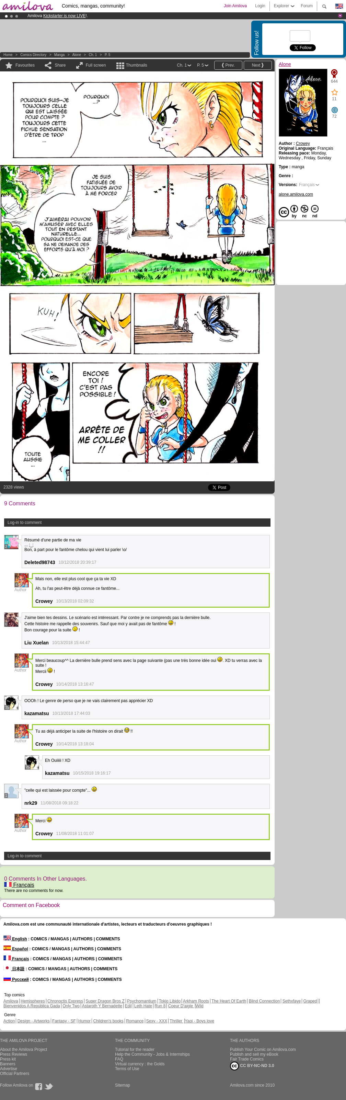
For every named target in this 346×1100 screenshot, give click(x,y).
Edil (128, 1006)
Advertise (8, 1068)
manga (59, 55)
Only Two (71, 1006)
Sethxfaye (291, 1001)
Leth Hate (143, 1006)
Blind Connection (264, 1001)
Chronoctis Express (65, 1001)
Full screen (96, 65)
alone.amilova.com (296, 194)
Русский (16, 979)
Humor (84, 1021)
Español (15, 949)
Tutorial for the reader (134, 1049)
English (15, 939)
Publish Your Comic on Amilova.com (263, 1049)
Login (260, 5)
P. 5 (108, 55)
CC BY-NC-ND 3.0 (252, 1066)
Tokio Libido (170, 1001)
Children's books (108, 1021)
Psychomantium (141, 1001)
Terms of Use (127, 1068)
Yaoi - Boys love (199, 1021)
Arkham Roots (196, 1001)
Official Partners (14, 1073)
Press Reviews (13, 1054)
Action (9, 1021)
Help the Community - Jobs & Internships (152, 1054)
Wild (199, 1006)
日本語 (13, 968)
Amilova (10, 1001)
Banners (7, 1064)
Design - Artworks (34, 1021)
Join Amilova (235, 5)
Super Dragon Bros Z (104, 1001)
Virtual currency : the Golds (140, 1064)
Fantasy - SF (64, 1021)
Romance (134, 1021)
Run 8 (159, 1006)
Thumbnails (136, 65)
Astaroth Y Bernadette (102, 1006)
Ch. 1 (93, 55)
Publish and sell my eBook (254, 1054)
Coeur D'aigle (181, 1006)
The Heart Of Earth (228, 1001)
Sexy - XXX (156, 1021)
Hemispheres (33, 1001)
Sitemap (122, 1085)
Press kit (8, 1059)
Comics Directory (33, 55)
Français (19, 885)
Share (60, 65)
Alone (76, 55)
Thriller (176, 1021)
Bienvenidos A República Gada (31, 1006)
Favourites (25, 65)
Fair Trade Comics (247, 1059)
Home (8, 55)
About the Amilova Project (23, 1049)
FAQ (119, 1059)
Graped (310, 1001)
